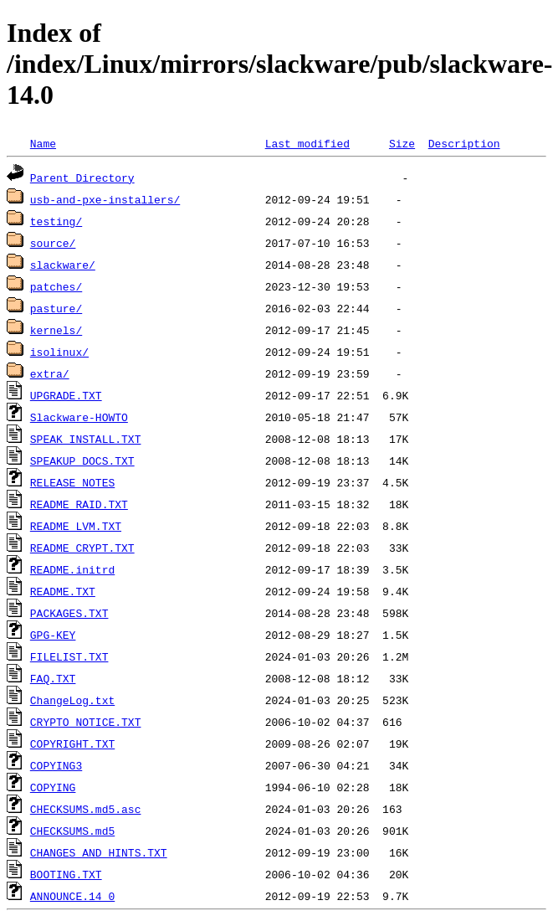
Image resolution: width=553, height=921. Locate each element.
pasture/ (56, 308)
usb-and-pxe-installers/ (105, 199)
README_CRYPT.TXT (82, 547)
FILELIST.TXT (69, 656)
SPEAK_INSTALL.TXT (85, 438)
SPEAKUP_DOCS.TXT (82, 460)
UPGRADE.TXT (66, 395)
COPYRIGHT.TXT (72, 743)
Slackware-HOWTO (79, 416)
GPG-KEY (53, 634)
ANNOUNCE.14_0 (72, 895)
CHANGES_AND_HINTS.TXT (98, 852)
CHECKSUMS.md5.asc (85, 808)
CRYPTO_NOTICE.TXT (85, 721)
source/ (53, 242)
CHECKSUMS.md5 (72, 830)
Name (43, 143)
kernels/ (56, 329)
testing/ (56, 221)
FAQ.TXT (53, 678)
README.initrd (72, 569)
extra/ (49, 373)
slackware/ (62, 264)
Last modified (307, 143)
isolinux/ (59, 351)
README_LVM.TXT (75, 525)
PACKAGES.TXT (69, 612)
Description (464, 143)
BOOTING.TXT (66, 874)
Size (402, 143)
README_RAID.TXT (79, 504)
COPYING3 (56, 765)
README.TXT (62, 591)
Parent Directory (82, 177)
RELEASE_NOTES (72, 482)
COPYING (53, 787)
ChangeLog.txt (72, 699)
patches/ (56, 286)
